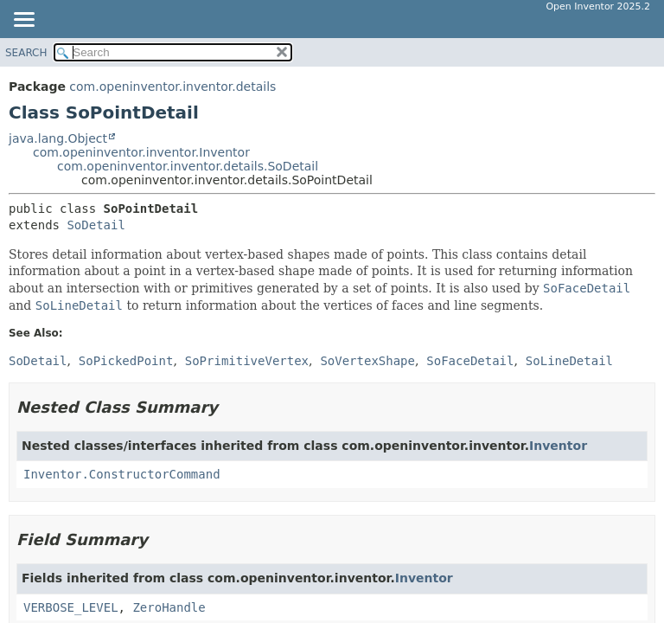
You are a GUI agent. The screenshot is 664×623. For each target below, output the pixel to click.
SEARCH (26, 53)
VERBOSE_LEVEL (70, 607)
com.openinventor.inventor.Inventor (141, 152)
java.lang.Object (58, 138)
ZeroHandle (168, 607)
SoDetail (95, 225)
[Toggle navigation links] (23, 21)
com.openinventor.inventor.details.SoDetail (187, 166)
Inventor (558, 446)
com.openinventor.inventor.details (172, 86)
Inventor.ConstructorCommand (121, 474)
